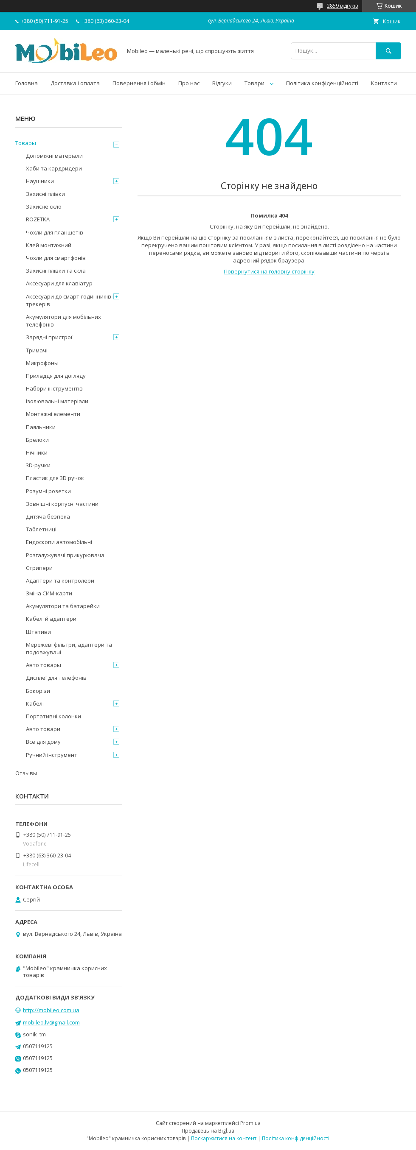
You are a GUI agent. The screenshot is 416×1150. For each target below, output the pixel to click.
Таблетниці (41, 529)
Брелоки (37, 440)
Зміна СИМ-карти (49, 593)
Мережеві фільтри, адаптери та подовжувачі (69, 648)
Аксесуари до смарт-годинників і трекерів (70, 300)
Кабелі (35, 703)
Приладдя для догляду (56, 376)
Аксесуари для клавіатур (59, 283)
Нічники (37, 452)
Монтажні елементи (53, 414)
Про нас (189, 83)
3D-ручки (38, 465)
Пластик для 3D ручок (55, 478)
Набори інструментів (54, 388)
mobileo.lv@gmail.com (51, 1022)
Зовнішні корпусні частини (62, 504)
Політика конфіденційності (322, 83)
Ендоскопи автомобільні (59, 542)
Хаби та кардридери (54, 168)
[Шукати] (388, 50)
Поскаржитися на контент (223, 1138)
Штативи (38, 632)
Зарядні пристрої (49, 337)
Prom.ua (250, 1123)
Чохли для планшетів (54, 232)
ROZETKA (38, 219)
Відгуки (222, 83)
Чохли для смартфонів (56, 258)
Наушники (40, 181)
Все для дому (43, 741)
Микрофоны (42, 363)
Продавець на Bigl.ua (208, 1130)
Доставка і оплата (75, 83)
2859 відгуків (342, 5)
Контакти (384, 83)
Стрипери (39, 568)
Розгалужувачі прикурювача (65, 555)
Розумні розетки (48, 491)
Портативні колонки (53, 716)
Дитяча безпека (48, 516)
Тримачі (37, 350)
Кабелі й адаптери (51, 618)
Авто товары (43, 665)
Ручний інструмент (51, 755)
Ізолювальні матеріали (57, 401)
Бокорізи (38, 691)
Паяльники (41, 427)
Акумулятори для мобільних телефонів (63, 320)
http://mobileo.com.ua (51, 1010)
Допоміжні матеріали (54, 155)
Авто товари (43, 729)
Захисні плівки (45, 194)
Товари (254, 83)
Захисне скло (44, 206)
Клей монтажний (48, 245)
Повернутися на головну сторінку (269, 271)
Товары (25, 143)
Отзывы (26, 773)
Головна (26, 83)
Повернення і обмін (139, 83)
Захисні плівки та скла (56, 270)
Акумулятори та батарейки (63, 606)
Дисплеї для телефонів (56, 677)
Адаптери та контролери (60, 580)
